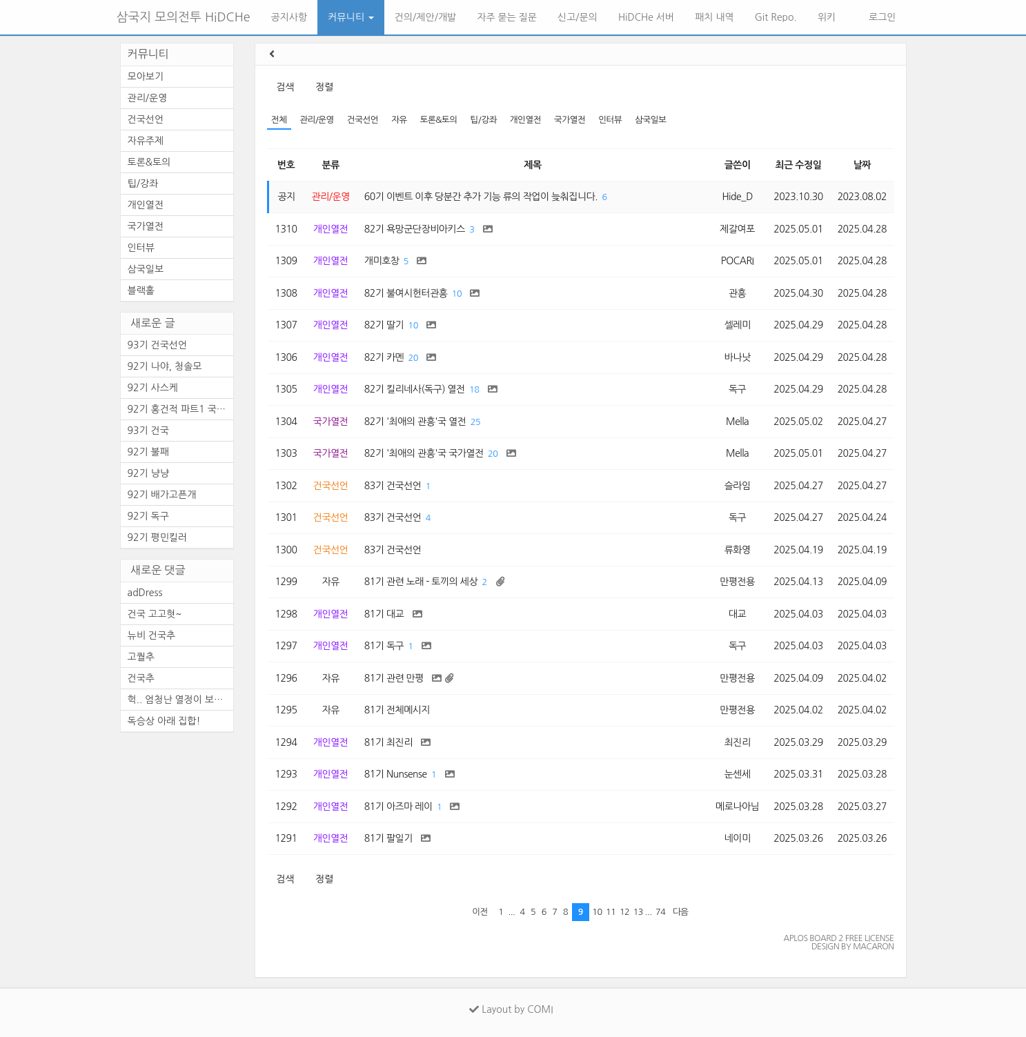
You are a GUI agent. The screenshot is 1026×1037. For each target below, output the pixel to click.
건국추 (141, 678)
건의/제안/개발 (425, 17)
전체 (279, 119)
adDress (145, 592)
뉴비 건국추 (152, 635)
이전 (480, 911)
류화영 (737, 550)
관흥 (737, 293)
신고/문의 (578, 17)
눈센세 (737, 774)
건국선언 (362, 119)
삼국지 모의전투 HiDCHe (183, 17)
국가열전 (569, 119)
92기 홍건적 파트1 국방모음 (180, 409)
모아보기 (146, 76)
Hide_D (737, 196)
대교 (737, 614)
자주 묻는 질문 (507, 17)
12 (624, 911)
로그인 (881, 17)
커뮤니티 (351, 17)
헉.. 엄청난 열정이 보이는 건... (180, 699)
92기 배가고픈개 (162, 495)
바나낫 (737, 357)
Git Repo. (776, 17)
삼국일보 (650, 119)
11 (610, 911)
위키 (827, 17)
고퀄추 (141, 657)
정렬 (324, 87)
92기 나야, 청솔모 (165, 366)
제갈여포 (737, 229)
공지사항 (289, 17)
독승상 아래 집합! (164, 721)
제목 (532, 165)
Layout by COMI (511, 1009)
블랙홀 (141, 290)
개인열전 (525, 119)
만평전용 (737, 581)
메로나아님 (737, 806)
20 (413, 357)
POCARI (737, 261)
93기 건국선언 (158, 345)
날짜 (862, 165)
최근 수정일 (799, 165)
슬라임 (737, 486)
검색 (285, 87)
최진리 (737, 742)
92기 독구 (148, 516)
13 (638, 911)
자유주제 (146, 141)
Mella (737, 421)
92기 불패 (148, 452)
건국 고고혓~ (155, 614)
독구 (737, 389)
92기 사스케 (153, 388)
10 (457, 293)
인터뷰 (610, 119)
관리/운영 (316, 119)
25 (475, 421)
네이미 (737, 838)
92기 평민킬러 (158, 537)
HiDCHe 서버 (646, 17)
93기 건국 (148, 430)
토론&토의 (438, 119)
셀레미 (737, 325)
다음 (681, 911)
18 (474, 389)
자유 (399, 119)
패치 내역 (714, 17)
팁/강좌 (484, 119)
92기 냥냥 (148, 473)
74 (660, 911)
